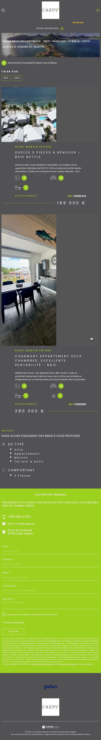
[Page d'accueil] (50, 10)
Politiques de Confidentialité (42, 664)
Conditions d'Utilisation (67, 664)
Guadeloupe (59, 41)
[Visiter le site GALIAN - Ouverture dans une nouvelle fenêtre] (50, 687)
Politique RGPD (76, 734)
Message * (9, 599)
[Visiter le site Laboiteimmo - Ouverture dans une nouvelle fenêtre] (50, 727)
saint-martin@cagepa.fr (21, 523)
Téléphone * (10, 586)
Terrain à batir (29, 461)
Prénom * (8, 560)
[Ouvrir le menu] (98, 10)
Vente (46, 41)
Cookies (86, 734)
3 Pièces (22, 475)
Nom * (6, 546)
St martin (74, 41)
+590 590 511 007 (19, 517)
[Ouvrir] (3, 10)
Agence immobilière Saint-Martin (22, 41)
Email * (7, 573)
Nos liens (64, 734)
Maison (21, 457)
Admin (56, 734)
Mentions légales (44, 734)
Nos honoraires (17, 734)
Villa (18, 450)
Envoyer (13, 631)
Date (17, 77)
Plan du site (30, 734)
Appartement (27, 453)
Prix (6, 77)
